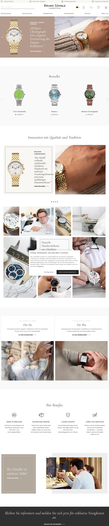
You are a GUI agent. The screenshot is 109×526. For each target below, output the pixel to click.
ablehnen (40, 266)
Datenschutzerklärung (37, 262)
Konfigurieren (49, 272)
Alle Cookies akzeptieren (67, 272)
